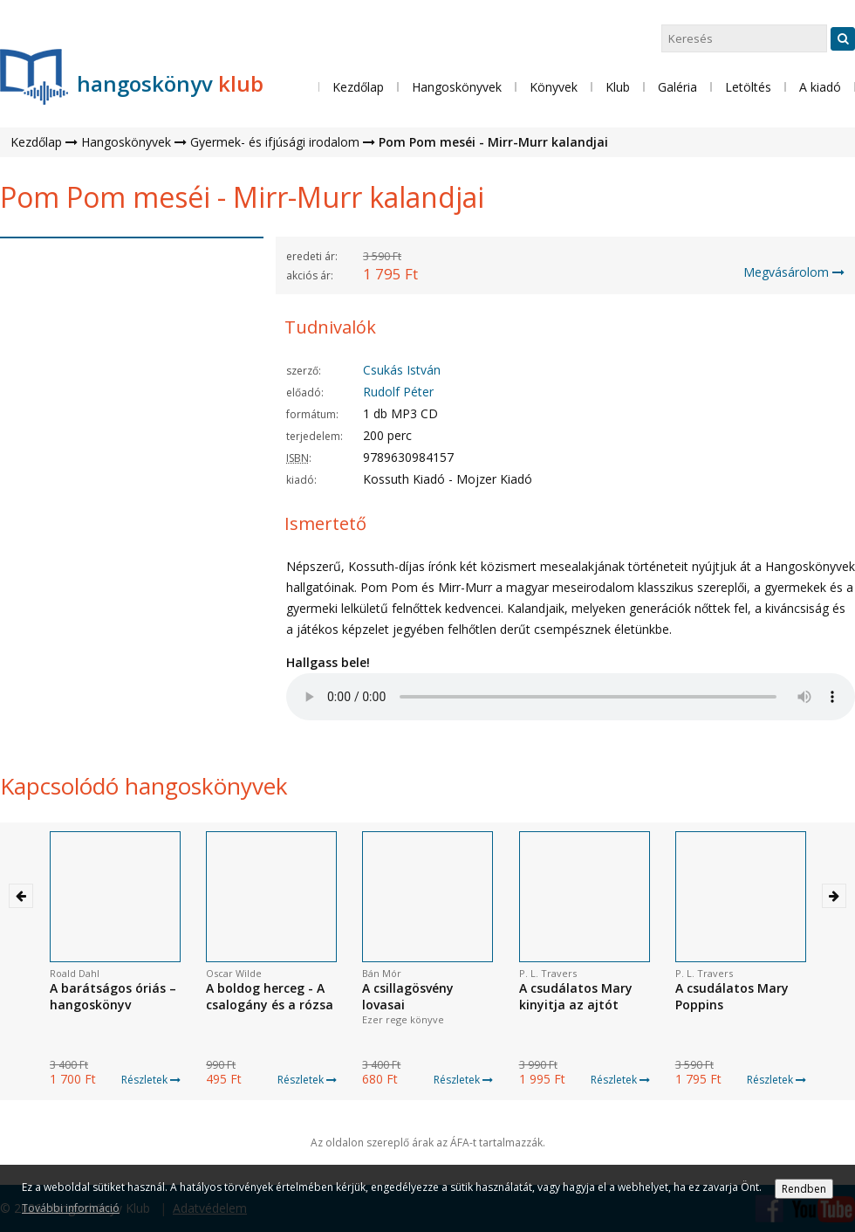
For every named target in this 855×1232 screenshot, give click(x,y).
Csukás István (402, 369)
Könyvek (554, 87)
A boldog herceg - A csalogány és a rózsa (269, 996)
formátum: (312, 414)
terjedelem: (314, 436)
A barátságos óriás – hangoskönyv (113, 996)
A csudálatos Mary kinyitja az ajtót (576, 996)
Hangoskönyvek (126, 142)
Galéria (677, 87)
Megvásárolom (794, 272)
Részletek (151, 1079)
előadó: (305, 392)
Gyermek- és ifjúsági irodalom (274, 142)
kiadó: (301, 479)
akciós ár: (309, 275)
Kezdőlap (358, 87)
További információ (71, 1208)
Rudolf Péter (398, 391)
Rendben (804, 1188)
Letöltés (748, 87)
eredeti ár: (312, 256)
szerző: (303, 370)
